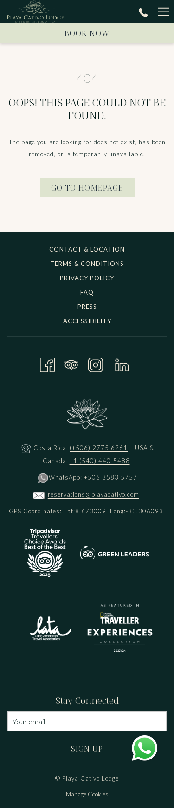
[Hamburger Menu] (163, 11)
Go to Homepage (87, 188)
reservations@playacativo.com (93, 494)
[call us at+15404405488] (143, 11)
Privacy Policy (87, 278)
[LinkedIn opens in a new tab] (122, 363)
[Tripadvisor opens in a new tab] (71, 363)
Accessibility (87, 321)
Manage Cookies (87, 794)
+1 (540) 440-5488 (100, 460)
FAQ (87, 292)
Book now (87, 33)
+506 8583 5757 (110, 477)
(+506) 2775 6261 (99, 447)
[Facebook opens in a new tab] (47, 363)
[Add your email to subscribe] (87, 721)
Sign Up (87, 749)
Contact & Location (87, 249)
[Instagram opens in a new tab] (95, 363)
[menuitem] (87, 250)
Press (87, 306)
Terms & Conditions (87, 263)
